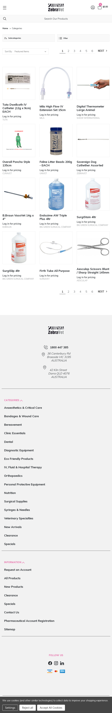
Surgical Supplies (16, 501)
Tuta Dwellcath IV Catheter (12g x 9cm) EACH (16, 108)
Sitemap (9, 629)
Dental (8, 442)
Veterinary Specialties (18, 518)
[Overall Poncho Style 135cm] (19, 140)
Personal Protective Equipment (24, 484)
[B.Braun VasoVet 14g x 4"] (19, 194)
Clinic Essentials (15, 433)
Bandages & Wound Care (21, 416)
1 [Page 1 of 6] (62, 51)
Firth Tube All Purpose (55, 270)
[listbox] (31, 51)
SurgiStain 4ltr (86, 217)
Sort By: (8, 51)
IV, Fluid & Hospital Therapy (23, 467)
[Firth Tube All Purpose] (56, 247)
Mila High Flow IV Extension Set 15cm (53, 108)
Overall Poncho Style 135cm (16, 163)
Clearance (11, 535)
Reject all (27, 708)
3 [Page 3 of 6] (74, 51)
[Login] (93, 7)
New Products (13, 586)
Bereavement (13, 424)
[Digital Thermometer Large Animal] (93, 83)
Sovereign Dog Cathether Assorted (90, 163)
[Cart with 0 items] (102, 7)
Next (103, 51)
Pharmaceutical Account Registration (29, 621)
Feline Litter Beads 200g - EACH (56, 163)
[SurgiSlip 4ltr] (19, 247)
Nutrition (10, 493)
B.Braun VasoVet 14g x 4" (18, 217)
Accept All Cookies (51, 708)
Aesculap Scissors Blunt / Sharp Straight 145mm (93, 270)
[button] (28, 38)
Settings (10, 708)
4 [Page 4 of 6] (80, 51)
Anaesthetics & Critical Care (23, 407)
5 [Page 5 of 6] (86, 51)
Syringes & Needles (17, 510)
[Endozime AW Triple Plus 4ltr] (56, 194)
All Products (12, 578)
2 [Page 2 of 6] (68, 51)
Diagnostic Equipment (19, 450)
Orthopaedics (13, 475)
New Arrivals (13, 527)
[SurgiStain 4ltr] (93, 194)
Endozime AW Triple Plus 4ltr (53, 217)
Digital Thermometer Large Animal (90, 108)
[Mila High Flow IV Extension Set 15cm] (56, 83)
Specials (9, 544)
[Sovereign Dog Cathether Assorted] (93, 140)
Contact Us (11, 612)
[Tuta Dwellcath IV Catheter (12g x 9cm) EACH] (19, 83)
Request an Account (17, 569)
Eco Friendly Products (18, 458)
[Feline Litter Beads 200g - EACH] (56, 140)
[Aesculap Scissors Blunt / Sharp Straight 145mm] (93, 247)
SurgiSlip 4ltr (11, 270)
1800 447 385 (59, 347)
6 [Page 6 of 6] (92, 51)
